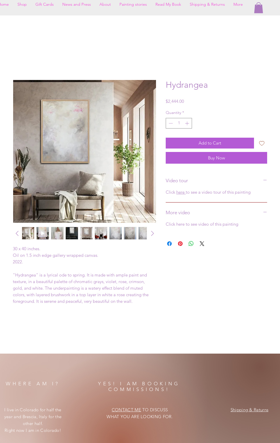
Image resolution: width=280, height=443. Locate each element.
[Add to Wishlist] (261, 143)
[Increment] (187, 123)
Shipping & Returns (249, 409)
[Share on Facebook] (169, 243)
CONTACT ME (126, 409)
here (181, 192)
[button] (258, 7)
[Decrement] (170, 123)
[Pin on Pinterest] (180, 243)
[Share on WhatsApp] (191, 243)
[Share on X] (202, 243)
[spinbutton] (179, 123)
